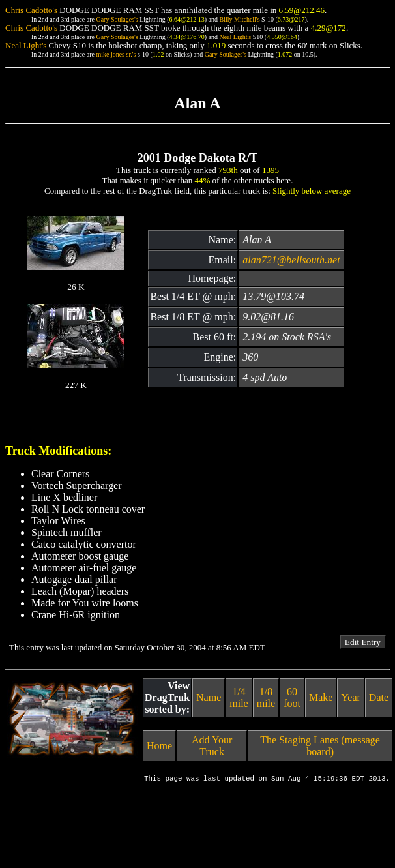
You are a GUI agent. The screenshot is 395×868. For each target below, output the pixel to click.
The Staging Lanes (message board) (320, 745)
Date (378, 697)
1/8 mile (266, 697)
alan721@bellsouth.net (291, 259)
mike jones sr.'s (116, 54)
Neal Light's (235, 36)
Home (159, 745)
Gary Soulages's (117, 19)
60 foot (292, 697)
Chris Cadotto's (31, 10)
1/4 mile (238, 697)
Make (320, 697)
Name (208, 697)
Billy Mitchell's (239, 19)
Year (350, 697)
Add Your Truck (212, 745)
